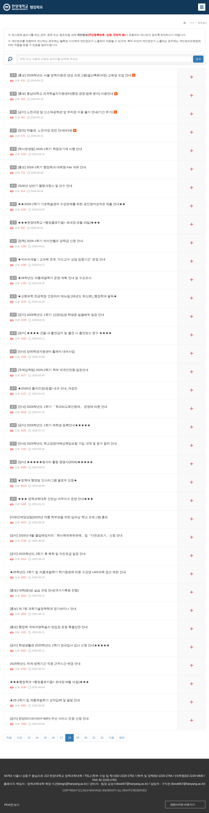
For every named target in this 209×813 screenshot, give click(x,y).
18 (69, 737)
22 (101, 737)
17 (61, 737)
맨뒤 (122, 737)
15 (45, 737)
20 (85, 737)
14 (36, 737)
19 (77, 737)
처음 (9, 737)
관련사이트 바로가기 (182, 804)
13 (28, 737)
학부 (192, 23)
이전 (19, 737)
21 (93, 737)
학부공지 (202, 23)
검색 (198, 59)
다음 (111, 737)
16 (53, 737)
